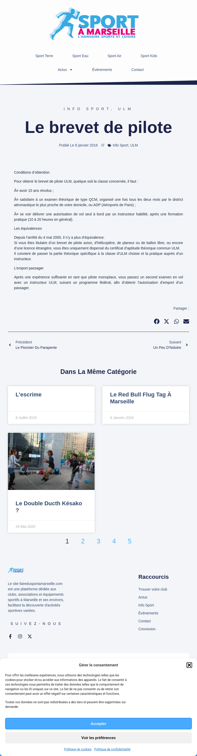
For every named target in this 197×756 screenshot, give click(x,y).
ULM (125, 109)
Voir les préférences (98, 738)
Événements (102, 70)
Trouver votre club (152, 589)
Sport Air (114, 56)
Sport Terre (44, 56)
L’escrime (29, 394)
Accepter (98, 723)
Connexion (146, 629)
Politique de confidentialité (112, 749)
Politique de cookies (78, 749)
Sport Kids (149, 56)
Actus (65, 69)
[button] (189, 665)
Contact (137, 70)
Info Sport (87, 109)
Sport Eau (80, 56)
